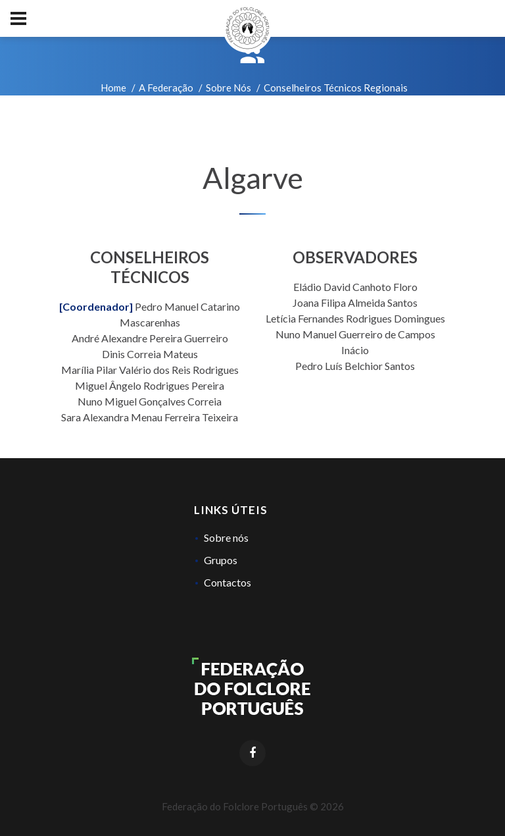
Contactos (227, 582)
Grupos (220, 560)
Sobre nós (226, 537)
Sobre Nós (228, 87)
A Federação (166, 87)
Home (113, 87)
